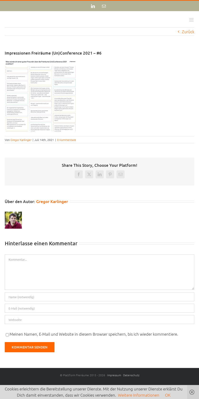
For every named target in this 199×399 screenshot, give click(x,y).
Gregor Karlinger (20, 140)
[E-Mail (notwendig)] (99, 308)
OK (167, 395)
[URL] (99, 319)
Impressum (114, 375)
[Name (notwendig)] (99, 296)
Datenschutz (131, 375)
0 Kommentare (66, 140)
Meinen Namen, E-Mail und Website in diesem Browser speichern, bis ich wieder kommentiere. (94, 334)
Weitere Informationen (138, 395)
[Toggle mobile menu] (191, 19)
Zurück (188, 31)
